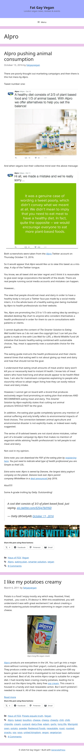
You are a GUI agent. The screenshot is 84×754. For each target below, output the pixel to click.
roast (62, 728)
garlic (53, 724)
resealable (52, 728)
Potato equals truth (32, 715)
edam (46, 724)
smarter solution (37, 561)
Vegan (25, 557)
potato (14, 728)
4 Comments (15, 736)
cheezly (54, 720)
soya (19, 732)
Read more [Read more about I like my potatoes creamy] (10, 697)
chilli (67, 720)
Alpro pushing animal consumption (28, 56)
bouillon (27, 720)
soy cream (53, 683)
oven (6, 728)
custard (26, 724)
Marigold (72, 724)
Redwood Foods (36, 728)
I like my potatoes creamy (32, 582)
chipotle (8, 724)
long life (62, 724)
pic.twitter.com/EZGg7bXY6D (34, 508)
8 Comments (15, 565)
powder (23, 728)
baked (18, 720)
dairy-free (36, 724)
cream (17, 724)
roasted (70, 728)
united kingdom (32, 732)
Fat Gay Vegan (42, 7)
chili (61, 720)
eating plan (21, 561)
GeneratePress (58, 749)
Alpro (11, 561)
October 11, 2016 (43, 516)
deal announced (38, 478)
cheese (36, 720)
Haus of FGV (14, 557)
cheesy (45, 720)
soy (14, 732)
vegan (51, 561)
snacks (7, 732)
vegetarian (56, 732)
